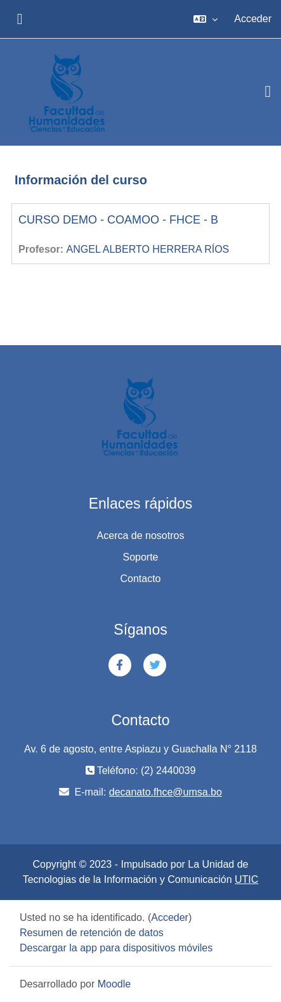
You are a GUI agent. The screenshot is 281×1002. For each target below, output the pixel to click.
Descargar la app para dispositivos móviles (116, 947)
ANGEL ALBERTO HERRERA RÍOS (148, 249)
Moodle (114, 984)
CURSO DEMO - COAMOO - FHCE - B (118, 219)
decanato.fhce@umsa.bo (165, 792)
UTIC (246, 879)
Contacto (140, 578)
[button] (205, 19)
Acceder (252, 18)
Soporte (140, 557)
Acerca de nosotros (141, 535)
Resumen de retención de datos (92, 932)
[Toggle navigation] (268, 92)
